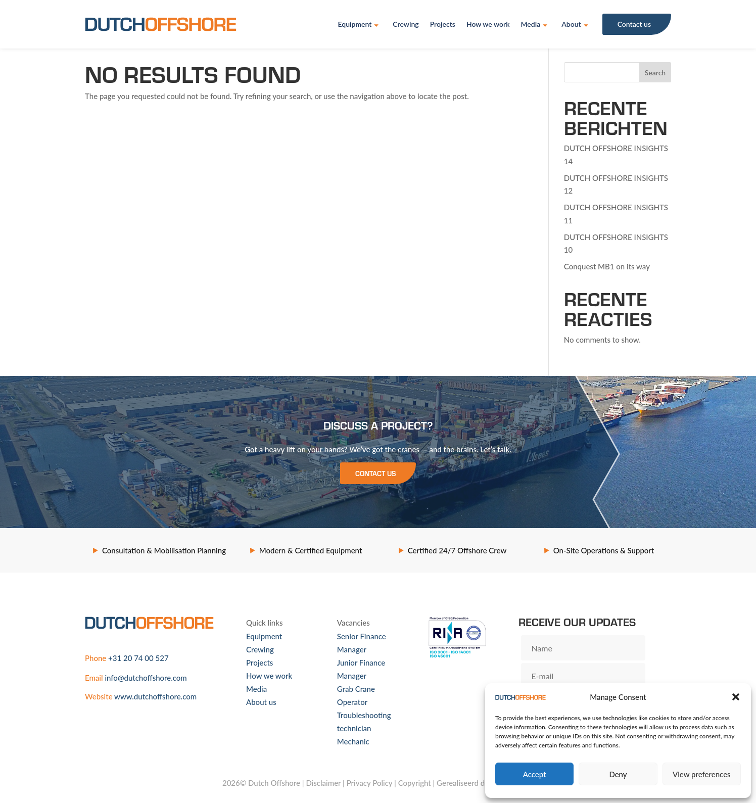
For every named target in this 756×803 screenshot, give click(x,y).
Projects (442, 24)
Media (530, 24)
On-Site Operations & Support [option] (603, 550)
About (571, 24)
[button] (736, 697)
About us (261, 701)
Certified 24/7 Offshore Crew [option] (457, 550)
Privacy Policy (370, 782)
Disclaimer (323, 782)
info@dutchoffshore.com (145, 677)
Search (655, 72)
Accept (534, 774)
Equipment (354, 24)
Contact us (634, 24)
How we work (488, 24)
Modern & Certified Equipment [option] (310, 550)
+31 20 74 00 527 (138, 658)
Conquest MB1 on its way (607, 266)
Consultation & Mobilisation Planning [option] (164, 550)
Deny (618, 774)
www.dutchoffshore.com (155, 696)
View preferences (702, 774)
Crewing (405, 24)
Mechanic (353, 741)
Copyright (414, 782)
